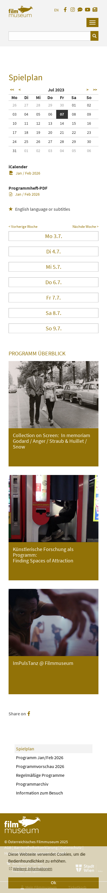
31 (15, 150)
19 (38, 132)
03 (15, 114)
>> (95, 89)
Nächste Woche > (85, 226)
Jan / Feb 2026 (24, 173)
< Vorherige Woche (23, 226)
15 (74, 123)
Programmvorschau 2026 (40, 766)
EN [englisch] (56, 10)
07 (62, 114)
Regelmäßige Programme (40, 775)
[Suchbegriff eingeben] (50, 36)
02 (89, 105)
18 (26, 132)
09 (89, 114)
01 (74, 105)
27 (26, 105)
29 (50, 105)
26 (15, 105)
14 (62, 123)
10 (15, 123)
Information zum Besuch (39, 793)
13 (50, 123)
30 (62, 105)
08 (74, 114)
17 (15, 132)
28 (38, 105)
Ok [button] (53, 882)
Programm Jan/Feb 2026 (39, 757)
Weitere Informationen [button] (32, 869)
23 (89, 132)
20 (50, 132)
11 (26, 123)
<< (12, 89)
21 (62, 132)
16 (89, 123)
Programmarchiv (32, 784)
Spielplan (25, 748)
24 (15, 141)
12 (38, 123)
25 (26, 141)
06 (50, 114)
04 (26, 114)
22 (74, 132)
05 (38, 114)
